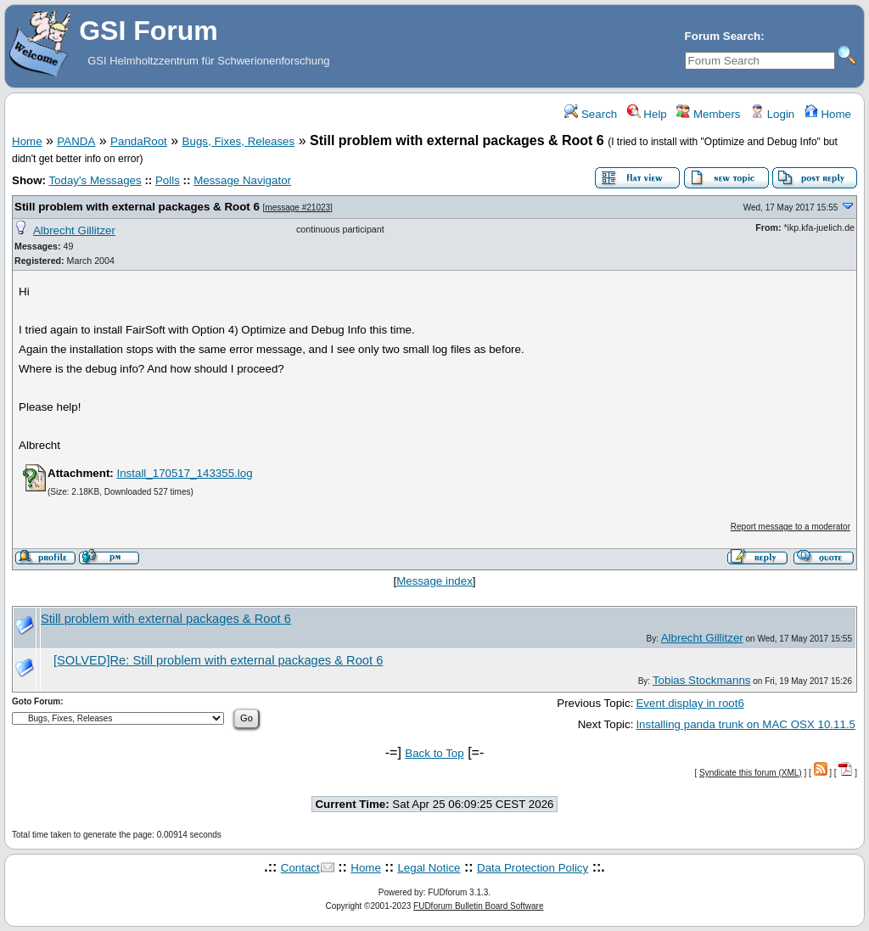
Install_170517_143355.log (184, 473)
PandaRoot (138, 141)
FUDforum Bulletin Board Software (478, 906)
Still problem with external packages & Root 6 (137, 206)
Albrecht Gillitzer (74, 230)
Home (828, 114)
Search (590, 114)
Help (647, 114)
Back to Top (434, 753)
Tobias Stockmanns (702, 680)
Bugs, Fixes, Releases (238, 141)
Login (772, 114)
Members (708, 114)
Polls (167, 180)
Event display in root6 (689, 703)
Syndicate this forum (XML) (750, 772)
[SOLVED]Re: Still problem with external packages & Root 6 (218, 660)
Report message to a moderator (790, 526)
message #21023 (297, 207)
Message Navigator (242, 180)
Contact (300, 867)
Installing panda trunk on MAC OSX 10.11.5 (745, 724)
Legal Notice (428, 867)
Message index (434, 581)
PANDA (76, 141)
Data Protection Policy (532, 867)
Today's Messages (94, 180)
